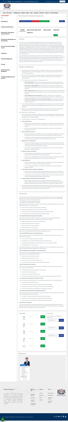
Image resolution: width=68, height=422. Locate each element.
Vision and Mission (33, 394)
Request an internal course (25, 21)
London (40, 393)
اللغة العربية (62, 1)
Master (27, 13)
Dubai (40, 397)
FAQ (57, 1)
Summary (22, 30)
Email (55, 35)
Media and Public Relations (7, 27)
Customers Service (50, 398)
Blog (54, 1)
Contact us (47, 13)
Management (4, 21)
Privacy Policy (51, 393)
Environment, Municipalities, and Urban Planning (8, 40)
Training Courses (17, 13)
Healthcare (4, 53)
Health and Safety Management (5, 70)
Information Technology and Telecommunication (7, 33)
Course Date (56, 30)
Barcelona (41, 395)
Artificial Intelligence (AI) (6, 59)
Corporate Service (50, 401)
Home (4, 13)
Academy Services (33, 400)
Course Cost (30, 32)
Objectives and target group (34, 30)
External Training (54, 13)
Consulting (35, 13)
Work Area (33, 397)
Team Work (41, 13)
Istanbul (41, 399)
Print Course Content (44, 21)
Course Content (47, 30)
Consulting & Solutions (33, 403)
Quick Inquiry (35, 21)
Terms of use (50, 395)
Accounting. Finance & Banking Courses (8, 47)
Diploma (23, 13)
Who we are (9, 13)
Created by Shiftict (29, 416)
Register (61, 21)
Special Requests (49, 1)
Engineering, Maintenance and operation (8, 77)
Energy (3, 64)
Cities (31, 13)
